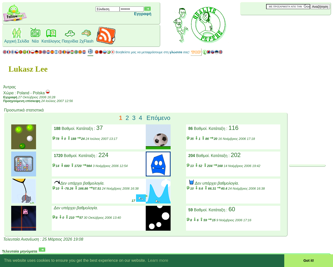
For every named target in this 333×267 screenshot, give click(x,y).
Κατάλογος (51, 41)
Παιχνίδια (70, 41)
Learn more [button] (158, 260)
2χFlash (86, 41)
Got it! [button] (308, 261)
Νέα (35, 41)
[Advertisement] (270, 23)
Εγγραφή (142, 14)
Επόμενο (158, 117)
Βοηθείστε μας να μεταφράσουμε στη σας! (153, 52)
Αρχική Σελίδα (16, 41)
